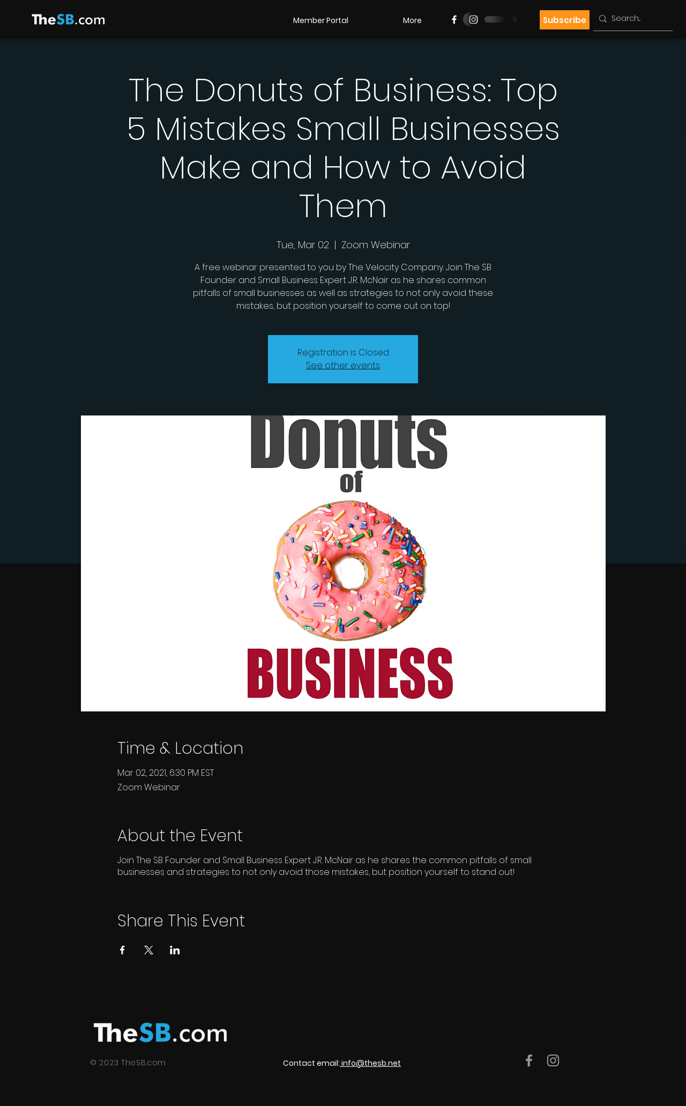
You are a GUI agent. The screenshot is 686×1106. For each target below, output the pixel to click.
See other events (343, 365)
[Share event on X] (149, 950)
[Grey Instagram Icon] (553, 1060)
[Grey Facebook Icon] (529, 1060)
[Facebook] (454, 19)
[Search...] (631, 19)
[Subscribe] (565, 19)
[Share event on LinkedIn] (175, 950)
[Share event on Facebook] (122, 950)
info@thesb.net (371, 1063)
